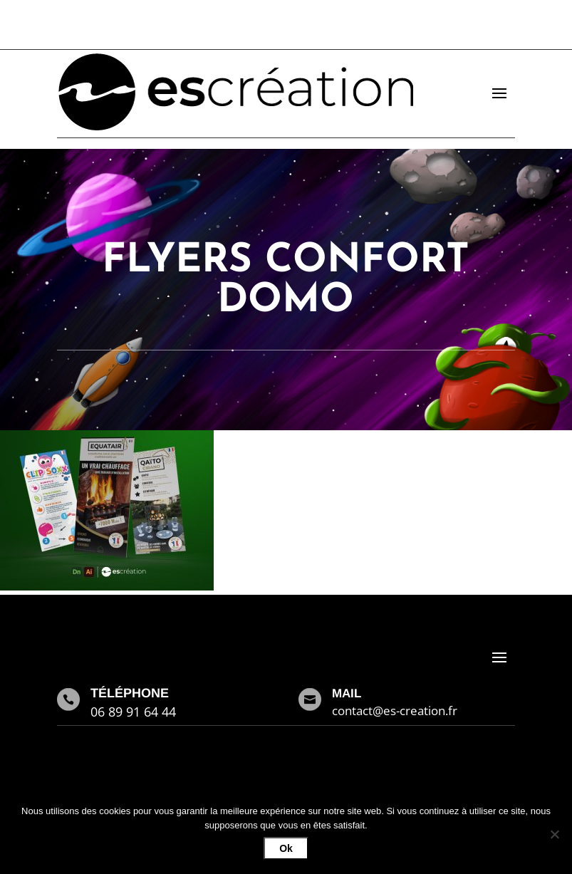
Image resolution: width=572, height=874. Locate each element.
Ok (286, 848)
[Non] (554, 834)
